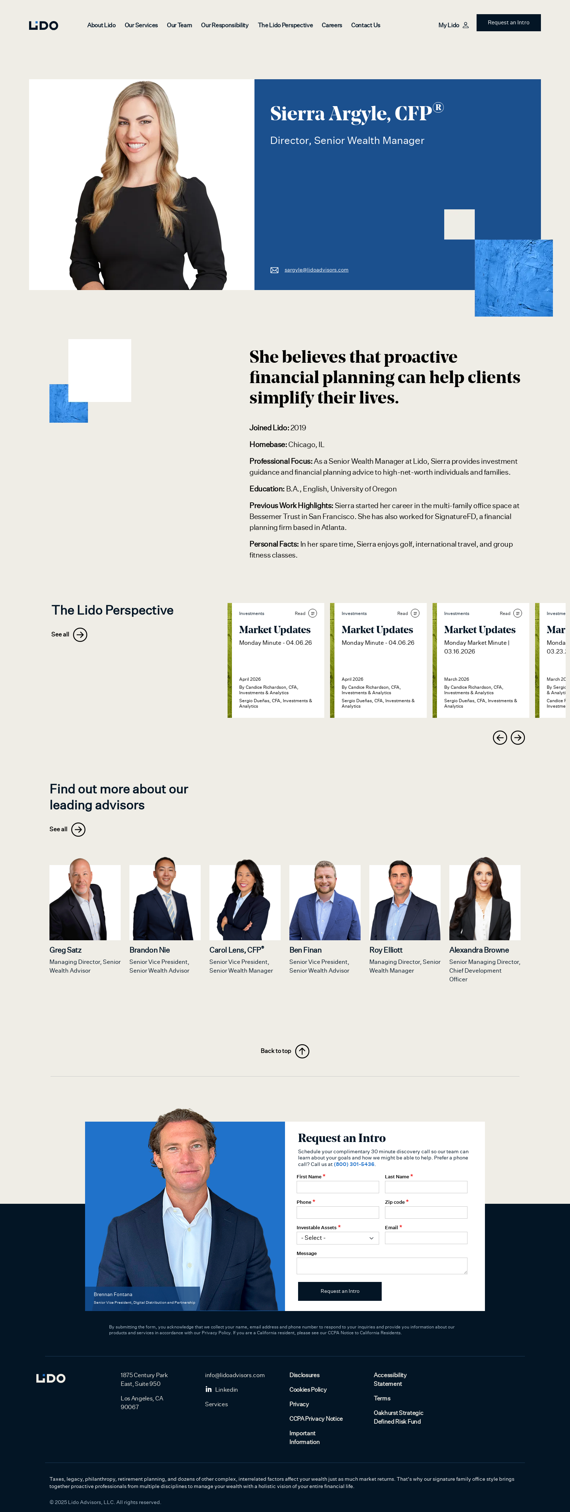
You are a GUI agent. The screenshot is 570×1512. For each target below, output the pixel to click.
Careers (332, 25)
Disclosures (304, 1375)
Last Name (397, 1176)
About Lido (101, 25)
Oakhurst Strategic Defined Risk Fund (398, 1417)
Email (391, 1227)
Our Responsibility (224, 25)
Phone (304, 1202)
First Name (309, 1176)
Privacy (299, 1404)
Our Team (179, 25)
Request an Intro (509, 22)
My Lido (453, 25)
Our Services (141, 25)
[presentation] (500, 738)
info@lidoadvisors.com (235, 1375)
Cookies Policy (308, 1390)
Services (216, 1404)
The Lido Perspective (285, 25)
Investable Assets (317, 1227)
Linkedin (221, 1390)
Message (307, 1253)
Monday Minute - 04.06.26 (275, 643)
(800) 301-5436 (354, 1164)
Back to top (285, 1051)
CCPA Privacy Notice (316, 1419)
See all (69, 635)
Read (306, 613)
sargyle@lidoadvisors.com (309, 270)
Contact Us (365, 25)
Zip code (395, 1202)
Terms (382, 1399)
